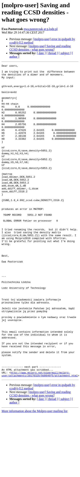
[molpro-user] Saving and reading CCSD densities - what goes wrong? (40, 47)
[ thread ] (52, 53)
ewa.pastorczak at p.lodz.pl (41, 29)
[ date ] (41, 53)
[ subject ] (65, 53)
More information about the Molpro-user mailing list (35, 473)
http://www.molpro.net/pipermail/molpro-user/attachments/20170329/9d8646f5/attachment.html (40, 436)
